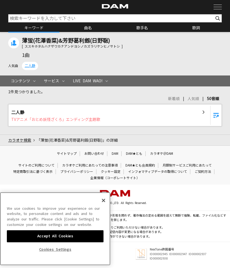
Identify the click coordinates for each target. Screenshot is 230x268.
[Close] (103, 238)
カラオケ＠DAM (161, 153)
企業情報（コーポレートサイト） (115, 178)
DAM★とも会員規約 (140, 165)
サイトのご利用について (36, 165)
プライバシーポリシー (76, 171)
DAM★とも (134, 153)
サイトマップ (67, 153)
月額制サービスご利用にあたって (187, 165)
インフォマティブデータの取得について (157, 171)
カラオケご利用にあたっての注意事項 (90, 165)
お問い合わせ (94, 153)
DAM (115, 153)
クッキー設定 (110, 171)
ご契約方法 (203, 171)
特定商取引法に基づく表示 (33, 171)
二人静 (30, 66)
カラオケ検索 (19, 140)
